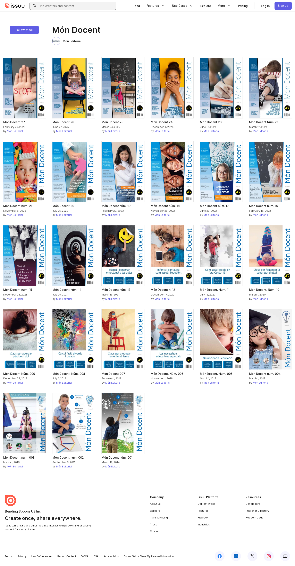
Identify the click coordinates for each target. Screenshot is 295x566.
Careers (155, 510)
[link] (136, 6)
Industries (204, 524)
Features (203, 510)
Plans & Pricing (159, 517)
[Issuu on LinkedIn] (236, 556)
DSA (96, 556)
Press (153, 524)
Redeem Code (254, 517)
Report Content (66, 556)
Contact (154, 531)
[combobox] (77, 6)
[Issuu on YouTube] (285, 556)
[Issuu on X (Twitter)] (252, 556)
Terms (8, 556)
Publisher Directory (257, 510)
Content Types (206, 503)
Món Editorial (66, 41)
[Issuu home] (14, 5)
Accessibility (111, 556)
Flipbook (203, 517)
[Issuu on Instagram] (269, 556)
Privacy (21, 556)
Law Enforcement (41, 556)
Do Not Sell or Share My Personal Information (149, 556)
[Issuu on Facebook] (220, 556)
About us (155, 503)
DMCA (84, 556)
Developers (253, 503)
